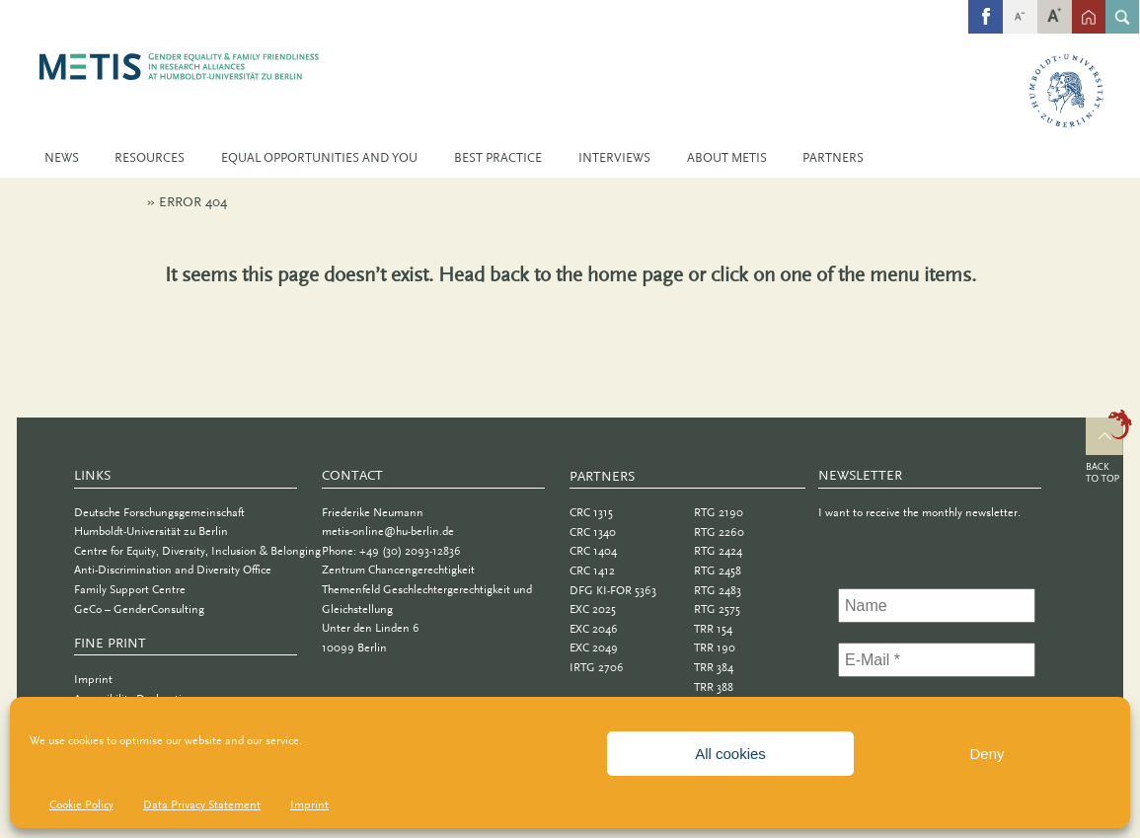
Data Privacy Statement (202, 804)
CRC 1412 (592, 570)
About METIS (727, 157)
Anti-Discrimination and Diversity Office (172, 569)
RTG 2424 (718, 551)
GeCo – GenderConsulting (139, 609)
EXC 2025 (593, 609)
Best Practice (498, 157)
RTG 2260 (719, 532)
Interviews (614, 157)
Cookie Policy (81, 804)
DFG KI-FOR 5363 (613, 590)
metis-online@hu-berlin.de (388, 531)
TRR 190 (714, 647)
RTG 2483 (717, 590)
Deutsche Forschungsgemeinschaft (159, 512)
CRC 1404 (593, 551)
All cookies (730, 753)
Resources (149, 157)
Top (1109, 449)
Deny (986, 753)
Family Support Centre (130, 589)
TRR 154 (713, 629)
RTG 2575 (717, 609)
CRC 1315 (591, 512)
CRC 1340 (593, 532)
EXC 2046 (594, 629)
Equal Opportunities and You (319, 157)
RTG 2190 (718, 512)
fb (986, 6)
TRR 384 (713, 667)
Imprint (309, 804)
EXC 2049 (594, 647)
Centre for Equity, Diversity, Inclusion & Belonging (197, 551)
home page (635, 275)
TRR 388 (713, 687)
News (61, 157)
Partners (833, 157)
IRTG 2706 (597, 667)
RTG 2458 (717, 570)
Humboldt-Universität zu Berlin (151, 531)
